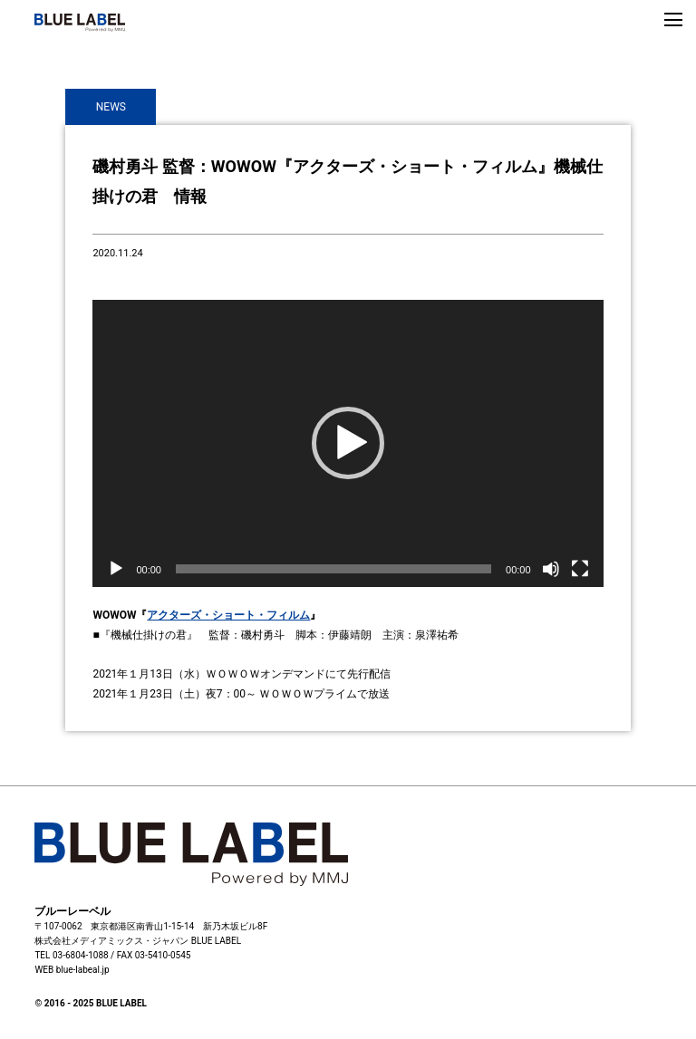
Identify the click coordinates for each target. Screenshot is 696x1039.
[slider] (333, 568)
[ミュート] (551, 569)
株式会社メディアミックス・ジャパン (111, 941)
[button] (348, 443)
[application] (347, 443)
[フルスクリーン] (580, 569)
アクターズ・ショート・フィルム (228, 615)
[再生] (116, 569)
